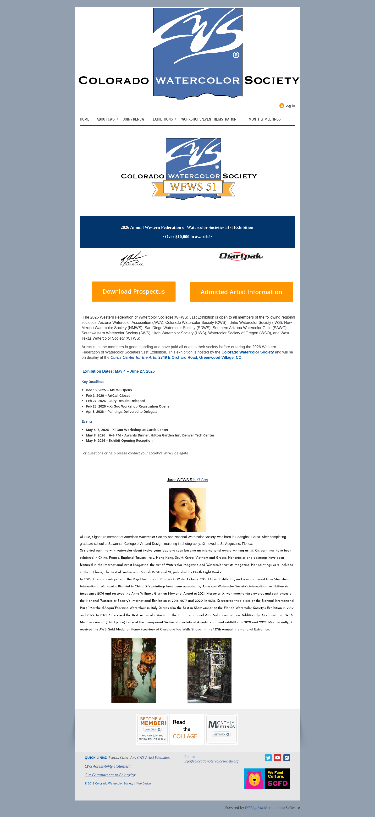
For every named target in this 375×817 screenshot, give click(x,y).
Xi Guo (202, 480)
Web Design (143, 783)
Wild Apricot (254, 807)
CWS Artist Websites (153, 757)
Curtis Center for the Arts (133, 357)
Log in (290, 105)
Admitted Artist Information (241, 292)
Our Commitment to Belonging (110, 775)
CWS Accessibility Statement (108, 766)
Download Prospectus (134, 291)
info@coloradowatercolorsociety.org (211, 761)
